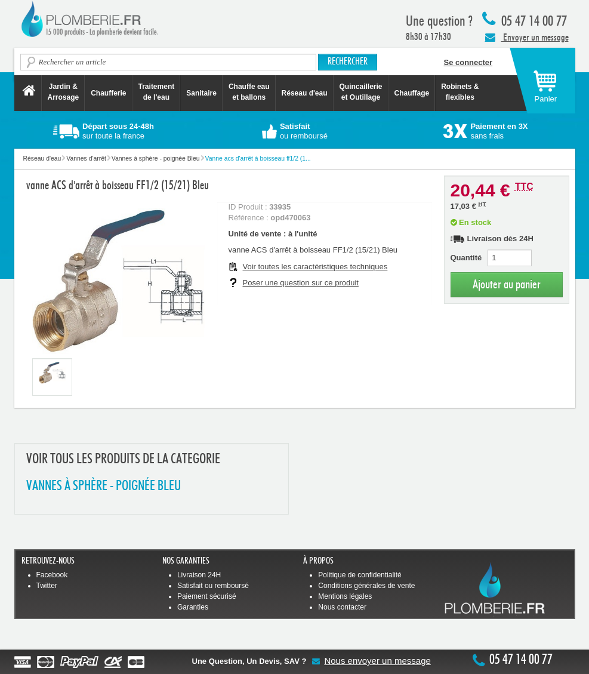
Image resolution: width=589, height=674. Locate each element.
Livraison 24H (199, 575)
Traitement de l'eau (156, 91)
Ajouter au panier (507, 284)
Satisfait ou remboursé (213, 585)
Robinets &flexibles (460, 91)
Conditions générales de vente (366, 585)
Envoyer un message (527, 37)
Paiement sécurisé (206, 596)
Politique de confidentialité (359, 575)
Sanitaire (201, 93)
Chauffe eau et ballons (249, 91)
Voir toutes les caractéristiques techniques (315, 266)
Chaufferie (108, 93)
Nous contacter (342, 607)
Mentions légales (345, 596)
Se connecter (468, 62)
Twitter (46, 585)
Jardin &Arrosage (63, 91)
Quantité (466, 257)
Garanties (192, 607)
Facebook (52, 575)
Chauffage (412, 93)
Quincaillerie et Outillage (361, 91)
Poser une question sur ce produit (301, 282)
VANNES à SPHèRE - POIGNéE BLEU (103, 486)
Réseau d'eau (305, 93)
